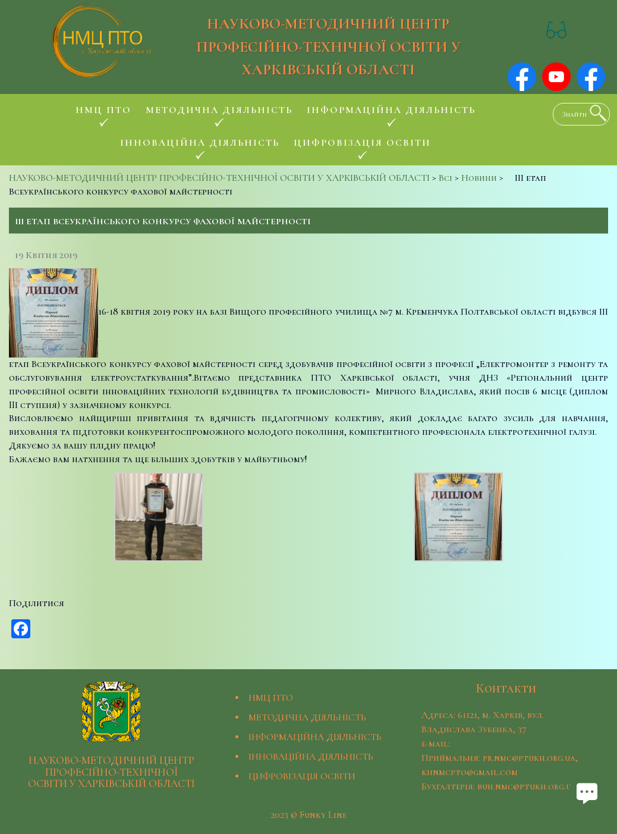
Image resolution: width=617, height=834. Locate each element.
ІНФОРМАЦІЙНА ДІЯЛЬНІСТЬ (315, 737)
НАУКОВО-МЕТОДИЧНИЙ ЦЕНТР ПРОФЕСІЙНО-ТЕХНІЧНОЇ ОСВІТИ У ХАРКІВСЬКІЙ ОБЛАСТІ (328, 46)
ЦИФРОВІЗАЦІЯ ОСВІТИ (301, 776)
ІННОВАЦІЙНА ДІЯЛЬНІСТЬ (310, 757)
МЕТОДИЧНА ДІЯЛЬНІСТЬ (307, 717)
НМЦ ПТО (270, 698)
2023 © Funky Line (308, 815)
